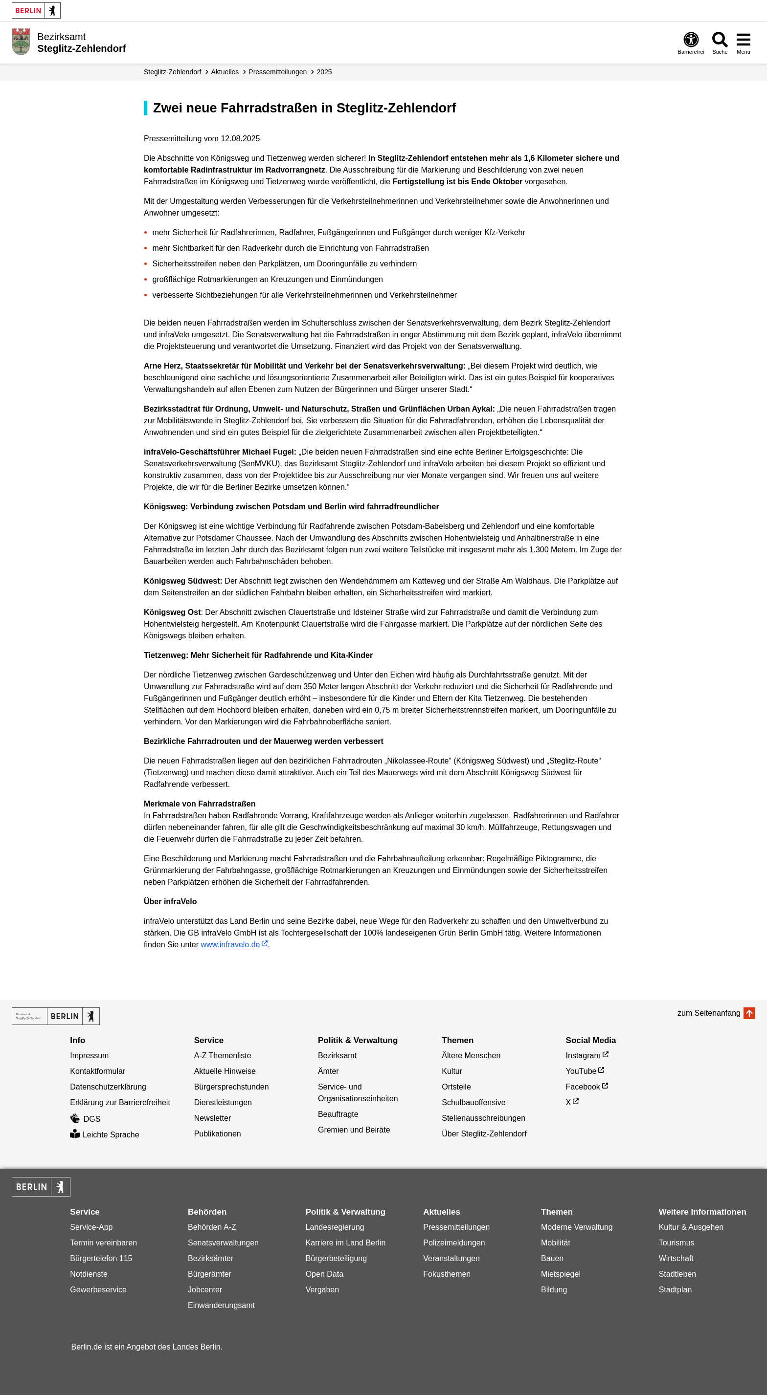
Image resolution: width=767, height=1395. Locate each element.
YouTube (581, 1071)
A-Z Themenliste (222, 1055)
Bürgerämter (209, 1274)
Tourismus (677, 1243)
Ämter (328, 1071)
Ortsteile (456, 1087)
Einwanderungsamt (221, 1305)
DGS (85, 1119)
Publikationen (217, 1134)
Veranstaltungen (451, 1258)
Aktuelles (225, 72)
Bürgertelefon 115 (101, 1258)
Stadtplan (675, 1290)
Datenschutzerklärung (108, 1087)
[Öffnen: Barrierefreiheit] (691, 43)
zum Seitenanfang (709, 1013)
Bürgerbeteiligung (336, 1258)
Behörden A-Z (212, 1227)
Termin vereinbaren (103, 1243)
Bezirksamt (337, 1055)
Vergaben (322, 1290)
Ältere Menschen (471, 1055)
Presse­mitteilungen (277, 72)
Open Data (324, 1274)
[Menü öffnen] (743, 43)
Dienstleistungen (223, 1102)
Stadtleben (678, 1274)
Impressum (89, 1055)
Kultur (452, 1071)
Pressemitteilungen (456, 1227)
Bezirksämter (210, 1258)
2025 (324, 72)
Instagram (583, 1055)
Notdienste (89, 1274)
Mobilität (555, 1243)
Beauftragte (338, 1114)
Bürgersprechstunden (231, 1087)
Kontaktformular (97, 1071)
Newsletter (212, 1118)
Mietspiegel (561, 1274)
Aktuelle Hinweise (225, 1071)
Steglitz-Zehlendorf (173, 72)
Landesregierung (335, 1227)
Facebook (583, 1087)
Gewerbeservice (98, 1290)
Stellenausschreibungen (483, 1118)
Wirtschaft (676, 1258)
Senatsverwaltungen (223, 1243)
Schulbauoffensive (473, 1102)
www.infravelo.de (230, 944)
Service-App (91, 1227)
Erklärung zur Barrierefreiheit (120, 1102)
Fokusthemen (447, 1274)
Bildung (554, 1290)
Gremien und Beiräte (354, 1130)
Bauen (552, 1258)
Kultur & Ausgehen (691, 1227)
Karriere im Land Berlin (346, 1243)
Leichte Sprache (104, 1135)
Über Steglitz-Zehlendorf (484, 1134)
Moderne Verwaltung (577, 1227)
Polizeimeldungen (454, 1243)
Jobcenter (205, 1290)
